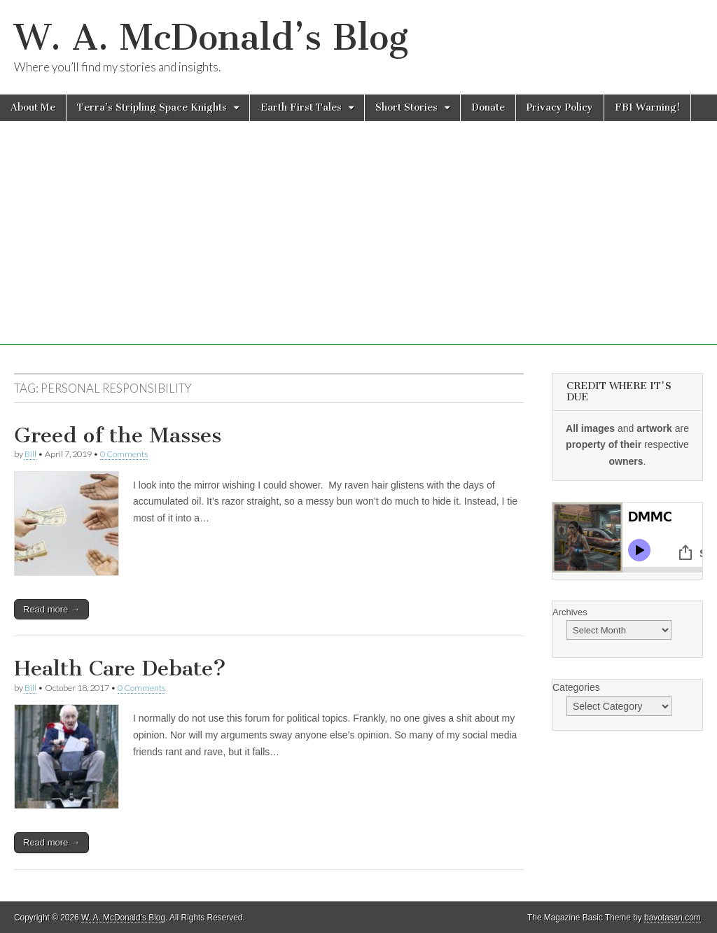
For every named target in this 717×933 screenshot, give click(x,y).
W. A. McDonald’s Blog (211, 37)
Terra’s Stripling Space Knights (152, 107)
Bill (30, 454)
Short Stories (406, 107)
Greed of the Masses (117, 435)
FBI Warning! (647, 107)
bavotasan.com (672, 918)
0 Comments (124, 454)
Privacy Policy (560, 107)
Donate (488, 107)
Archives (569, 612)
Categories (576, 687)
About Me (33, 107)
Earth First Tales (301, 107)
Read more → (51, 609)
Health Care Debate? (120, 668)
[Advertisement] (358, 247)
